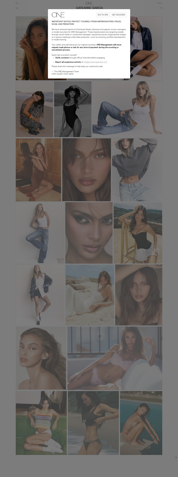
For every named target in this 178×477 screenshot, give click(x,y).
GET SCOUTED (118, 14)
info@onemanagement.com (96, 62)
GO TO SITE (103, 14)
